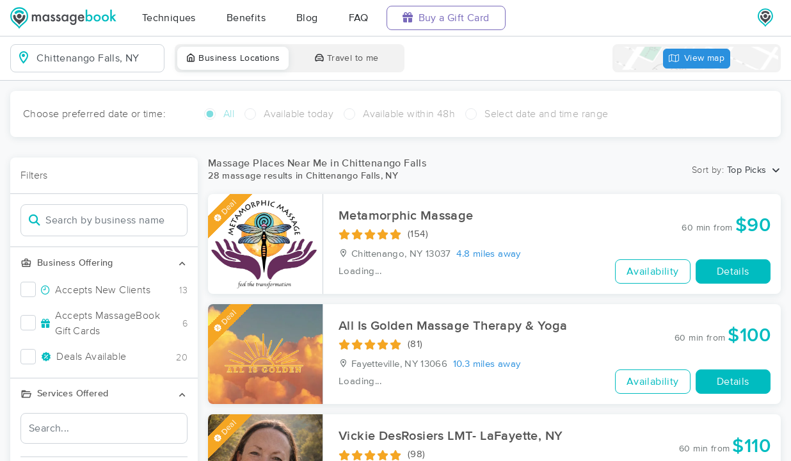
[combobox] (97, 58)
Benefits (246, 18)
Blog (307, 18)
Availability (653, 271)
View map (697, 58)
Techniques (169, 18)
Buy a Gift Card (446, 17)
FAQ (359, 18)
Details (733, 271)
